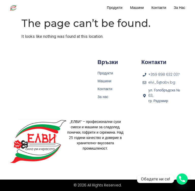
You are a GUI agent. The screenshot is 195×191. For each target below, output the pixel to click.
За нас (179, 8)
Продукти (114, 8)
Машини (137, 8)
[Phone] (182, 179)
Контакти (158, 8)
